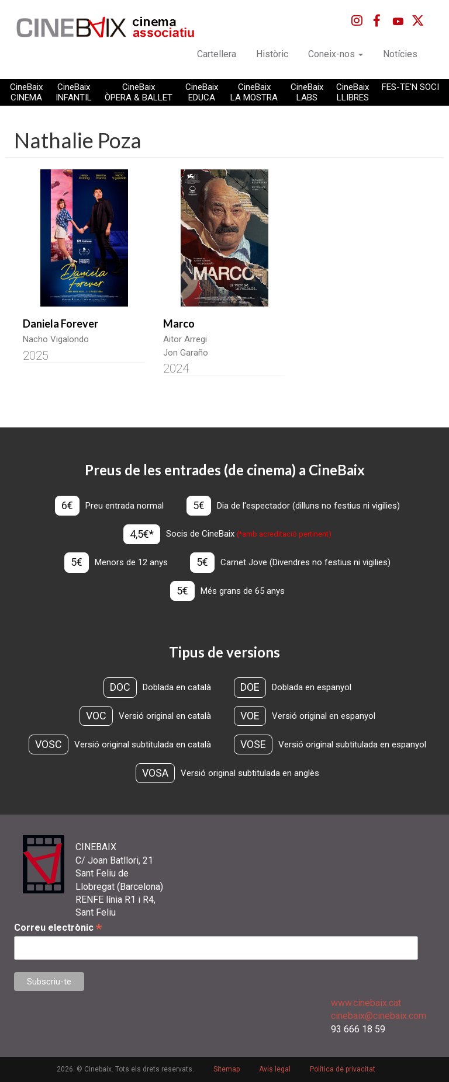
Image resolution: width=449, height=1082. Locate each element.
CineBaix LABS (307, 92)
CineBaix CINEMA (26, 92)
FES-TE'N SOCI (410, 87)
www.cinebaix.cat (366, 1002)
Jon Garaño (185, 352)
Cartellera (216, 54)
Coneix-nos (335, 54)
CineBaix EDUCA (201, 92)
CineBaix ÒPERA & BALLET (138, 92)
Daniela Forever (60, 323)
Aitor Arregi (185, 339)
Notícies (400, 54)
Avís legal (275, 1069)
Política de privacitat (342, 1069)
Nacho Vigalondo (56, 339)
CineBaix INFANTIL (74, 92)
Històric (272, 54)
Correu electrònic (58, 927)
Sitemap (226, 1069)
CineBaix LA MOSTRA (254, 92)
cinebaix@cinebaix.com (378, 1015)
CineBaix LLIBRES (352, 92)
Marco (179, 323)
